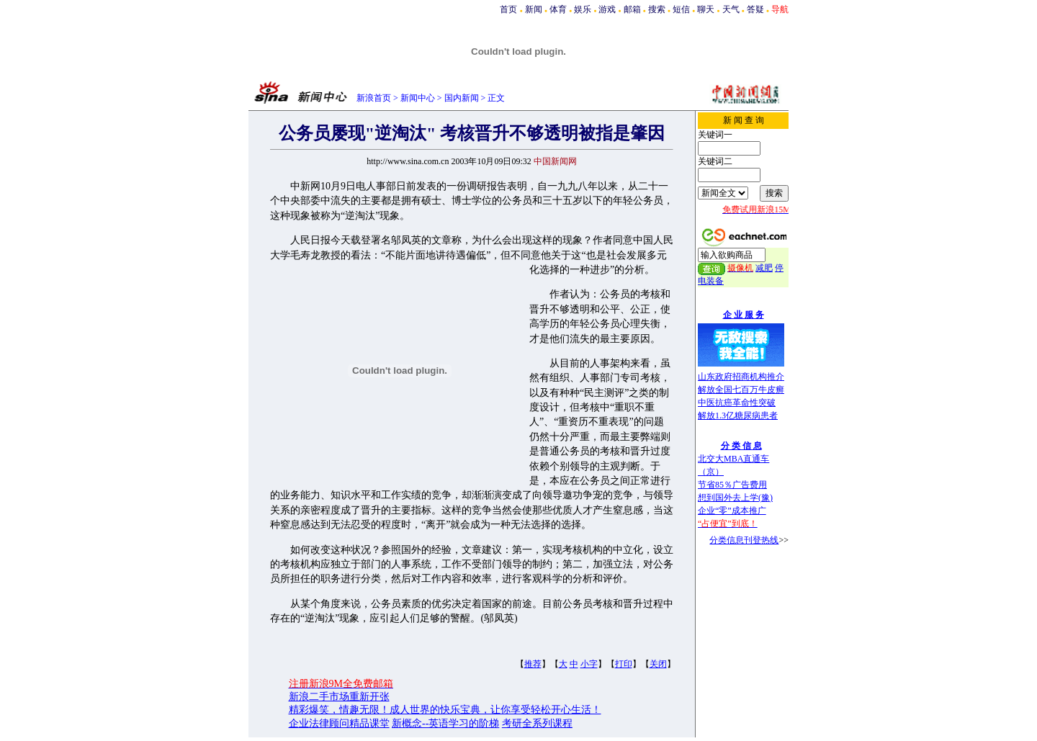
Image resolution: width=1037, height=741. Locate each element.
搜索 (656, 9)
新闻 (533, 9)
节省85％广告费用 (732, 485)
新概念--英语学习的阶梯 (445, 723)
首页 (508, 9)
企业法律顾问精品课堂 (339, 723)
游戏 (607, 9)
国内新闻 (461, 98)
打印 (623, 664)
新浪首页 (373, 98)
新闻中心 (417, 98)
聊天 (705, 9)
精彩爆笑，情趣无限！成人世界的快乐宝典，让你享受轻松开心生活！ (445, 709)
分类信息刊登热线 (743, 540)
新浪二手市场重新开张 (339, 696)
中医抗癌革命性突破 (737, 403)
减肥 (764, 268)
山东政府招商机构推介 (741, 377)
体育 (558, 9)
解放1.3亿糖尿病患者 (738, 415)
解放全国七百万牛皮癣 (741, 390)
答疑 (755, 9)
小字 (589, 664)
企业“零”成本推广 (732, 511)
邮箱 (632, 9)
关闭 (658, 664)
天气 (731, 9)
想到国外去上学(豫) (735, 498)
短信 (681, 9)
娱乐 (582, 9)
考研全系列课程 (537, 723)
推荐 (533, 664)
